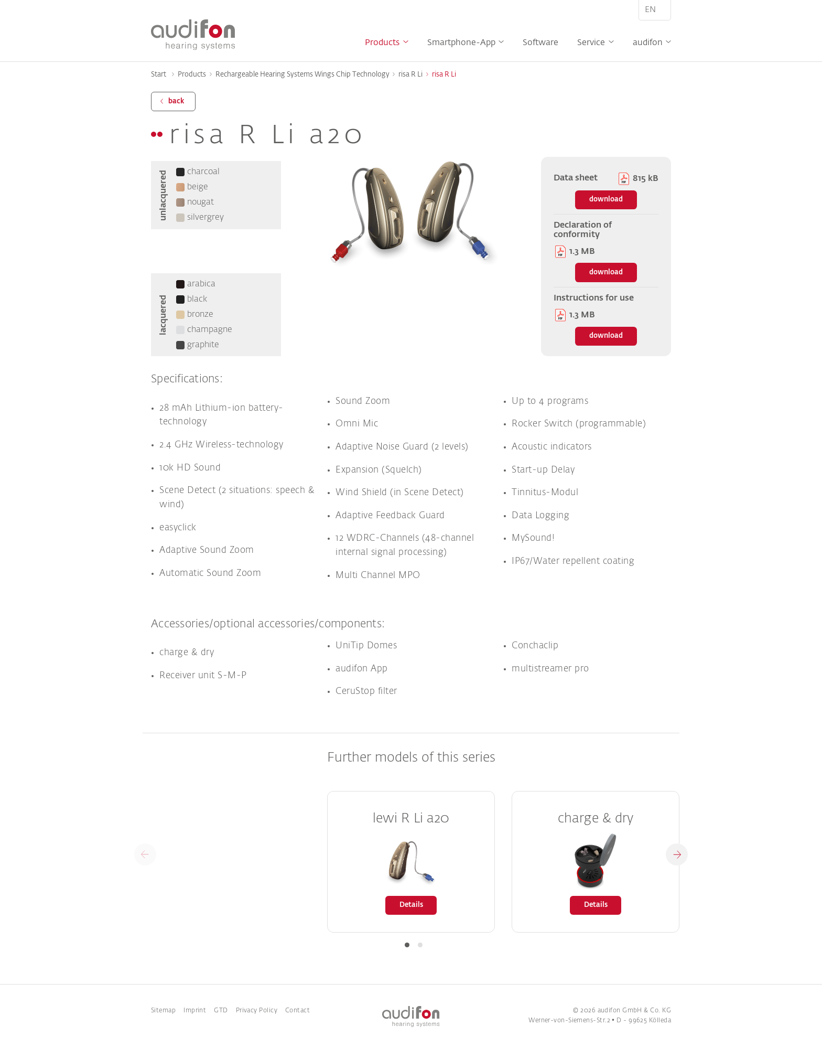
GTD (221, 1011)
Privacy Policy (256, 1011)
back (176, 101)
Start (158, 74)
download (606, 199)
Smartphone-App (461, 43)
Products (382, 43)
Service (591, 43)
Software (540, 43)
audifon (648, 43)
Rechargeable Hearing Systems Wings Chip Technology (302, 74)
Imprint (194, 1011)
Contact (297, 1011)
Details (411, 905)
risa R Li (410, 74)
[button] (677, 854)
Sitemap (163, 1011)
